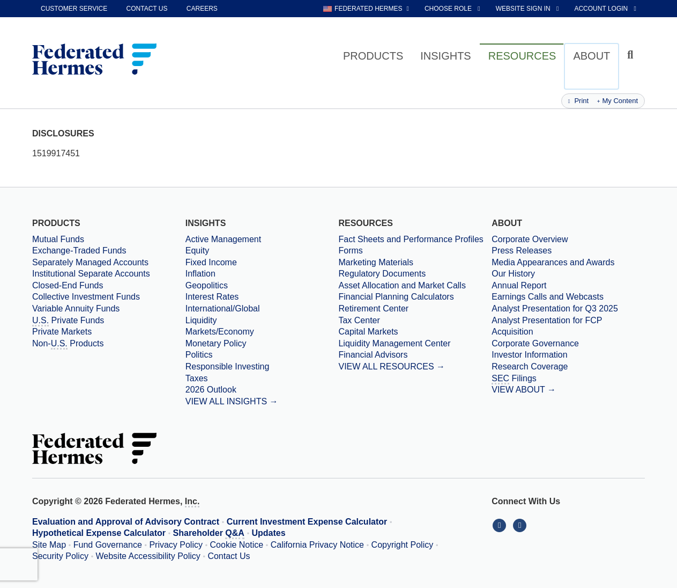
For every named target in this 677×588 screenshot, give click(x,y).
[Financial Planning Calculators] (415, 297)
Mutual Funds (58, 239)
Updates (269, 533)
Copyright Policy (402, 544)
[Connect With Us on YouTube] (521, 524)
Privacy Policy (176, 544)
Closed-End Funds (67, 285)
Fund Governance (107, 544)
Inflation (200, 273)
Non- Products (67, 344)
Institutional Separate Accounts (91, 273)
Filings (514, 379)
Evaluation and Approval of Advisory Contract (125, 521)
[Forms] (415, 251)
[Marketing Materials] (415, 262)
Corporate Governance (535, 343)
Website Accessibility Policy (148, 556)
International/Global (222, 308)
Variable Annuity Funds (76, 308)
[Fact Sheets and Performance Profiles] (415, 239)
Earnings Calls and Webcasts (548, 296)
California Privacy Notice (317, 544)
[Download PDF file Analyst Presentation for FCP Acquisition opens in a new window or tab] (568, 326)
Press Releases (522, 250)
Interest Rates (212, 296)
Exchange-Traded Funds (79, 250)
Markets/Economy (219, 331)
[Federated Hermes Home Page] (94, 60)
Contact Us (228, 556)
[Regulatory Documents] (415, 274)
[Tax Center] (415, 320)
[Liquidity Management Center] (415, 344)
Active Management (223, 239)
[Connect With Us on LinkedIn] (502, 524)
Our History (513, 273)
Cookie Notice (237, 544)
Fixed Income (211, 262)
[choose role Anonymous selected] (453, 8)
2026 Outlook (210, 389)
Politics (199, 354)
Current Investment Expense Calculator (307, 521)
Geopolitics (206, 285)
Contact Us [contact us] (147, 8)
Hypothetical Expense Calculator (99, 533)
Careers (202, 8)
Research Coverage (530, 366)
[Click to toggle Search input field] (632, 55)
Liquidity (201, 320)
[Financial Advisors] (415, 355)
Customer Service (74, 8)
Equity (197, 250)
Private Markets (62, 331)
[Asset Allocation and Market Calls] (415, 286)
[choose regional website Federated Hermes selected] (366, 8)
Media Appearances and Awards (553, 262)
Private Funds (68, 321)
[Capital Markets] (415, 332)
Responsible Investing (227, 366)
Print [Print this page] (578, 101)
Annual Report (519, 285)
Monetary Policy (216, 343)
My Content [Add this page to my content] (617, 101)
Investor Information (529, 354)
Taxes (196, 378)
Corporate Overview (530, 239)
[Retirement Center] (415, 309)
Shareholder (208, 533)
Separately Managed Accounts (90, 262)
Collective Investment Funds (86, 296)
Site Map (49, 544)
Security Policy (60, 556)
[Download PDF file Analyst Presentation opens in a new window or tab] (568, 309)
